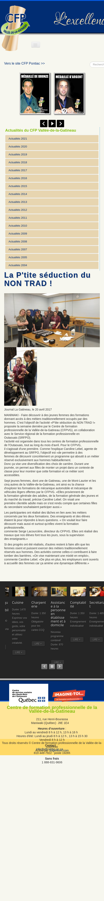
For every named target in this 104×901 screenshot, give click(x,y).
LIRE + (12, 661)
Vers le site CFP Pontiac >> (24, 63)
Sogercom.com (59, 755)
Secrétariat (84, 636)
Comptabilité (15, 636)
